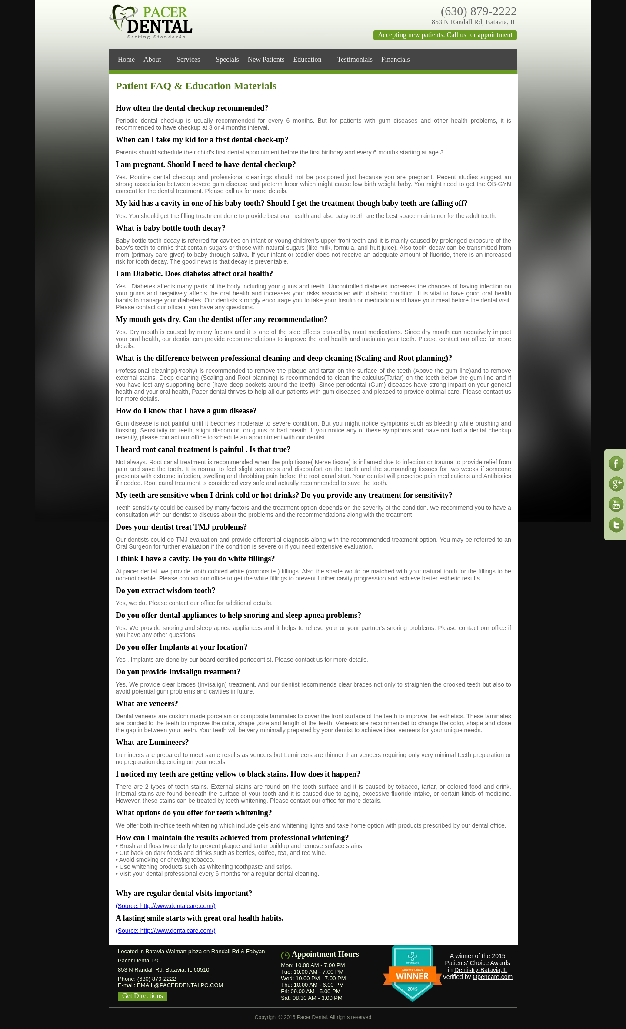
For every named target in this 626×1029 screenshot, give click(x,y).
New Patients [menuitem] (266, 59)
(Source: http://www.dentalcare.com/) (166, 905)
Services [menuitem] (191, 60)
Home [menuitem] (126, 59)
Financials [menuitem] (399, 60)
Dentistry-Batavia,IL (480, 969)
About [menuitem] (155, 60)
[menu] (315, 59)
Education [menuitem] (311, 60)
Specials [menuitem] (227, 59)
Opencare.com (493, 976)
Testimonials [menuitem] (355, 59)
